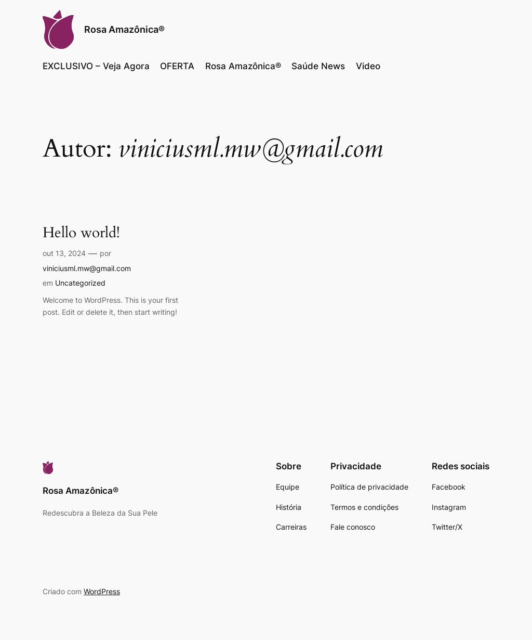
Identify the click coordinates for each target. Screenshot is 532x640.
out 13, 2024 (64, 253)
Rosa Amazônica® (124, 29)
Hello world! (81, 232)
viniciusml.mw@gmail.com (87, 268)
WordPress (102, 591)
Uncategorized (80, 282)
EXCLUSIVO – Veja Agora (96, 66)
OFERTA (177, 66)
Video (368, 66)
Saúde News (318, 66)
